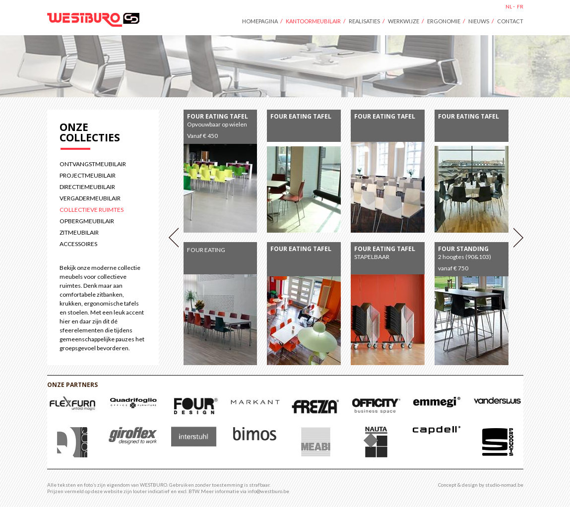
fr (520, 6)
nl (509, 6)
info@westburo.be (268, 491)
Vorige (174, 238)
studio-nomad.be (504, 485)
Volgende (518, 238)
